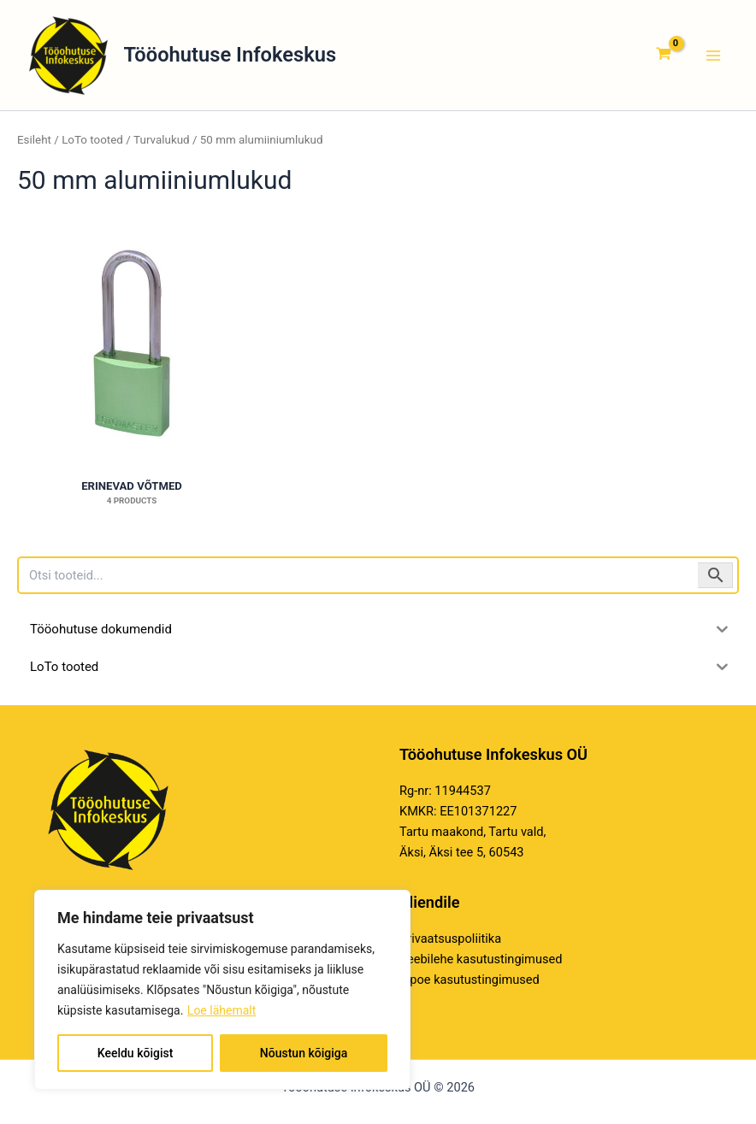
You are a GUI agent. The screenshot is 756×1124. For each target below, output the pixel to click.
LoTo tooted (92, 139)
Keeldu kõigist (135, 1053)
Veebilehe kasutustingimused (480, 959)
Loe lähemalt (221, 1010)
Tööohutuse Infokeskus (230, 55)
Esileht (34, 139)
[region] (222, 990)
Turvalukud (161, 139)
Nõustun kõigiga (303, 1053)
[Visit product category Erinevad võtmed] (131, 343)
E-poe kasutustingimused (469, 979)
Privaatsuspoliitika (450, 938)
